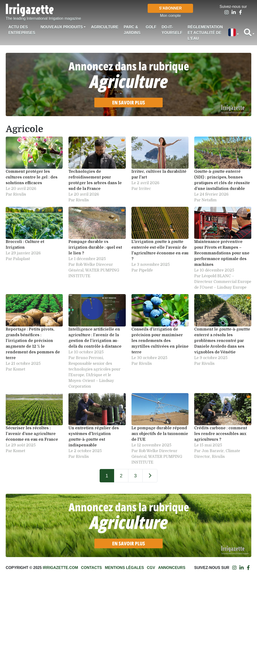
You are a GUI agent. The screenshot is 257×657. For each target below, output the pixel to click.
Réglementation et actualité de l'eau (205, 32)
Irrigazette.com (60, 568)
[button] (233, 33)
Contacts (91, 568)
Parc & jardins (132, 30)
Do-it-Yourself (172, 30)
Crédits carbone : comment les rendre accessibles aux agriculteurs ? (220, 434)
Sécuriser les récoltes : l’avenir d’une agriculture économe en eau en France (32, 434)
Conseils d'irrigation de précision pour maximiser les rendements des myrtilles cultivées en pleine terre (160, 340)
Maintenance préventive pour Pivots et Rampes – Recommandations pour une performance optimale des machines (221, 253)
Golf (151, 27)
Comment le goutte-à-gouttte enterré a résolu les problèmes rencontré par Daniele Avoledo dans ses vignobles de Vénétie (222, 340)
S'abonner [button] (170, 8)
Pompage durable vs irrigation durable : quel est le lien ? (95, 247)
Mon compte (170, 16)
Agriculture (104, 27)
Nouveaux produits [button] (61, 27)
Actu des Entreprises (21, 30)
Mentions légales (124, 568)
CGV (151, 568)
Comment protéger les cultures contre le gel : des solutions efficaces (32, 177)
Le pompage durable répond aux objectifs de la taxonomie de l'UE (159, 434)
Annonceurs (171, 568)
